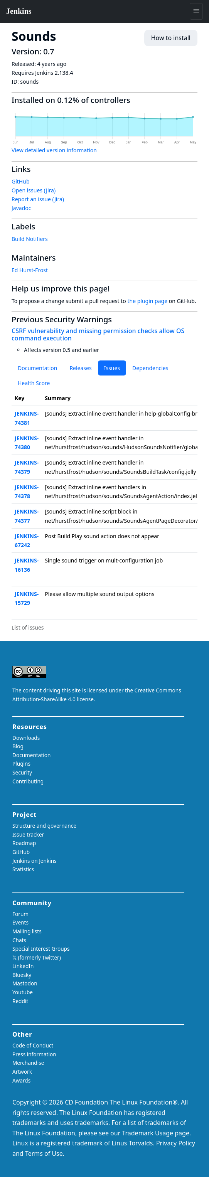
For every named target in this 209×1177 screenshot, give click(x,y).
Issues (112, 368)
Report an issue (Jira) (38, 199)
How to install (170, 38)
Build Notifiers (30, 238)
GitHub (21, 181)
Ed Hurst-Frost (30, 270)
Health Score (34, 383)
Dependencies (150, 368)
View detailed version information (54, 150)
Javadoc (21, 208)
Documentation (37, 368)
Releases (80, 368)
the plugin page (147, 301)
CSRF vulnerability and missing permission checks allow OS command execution (98, 334)
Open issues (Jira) (34, 190)
